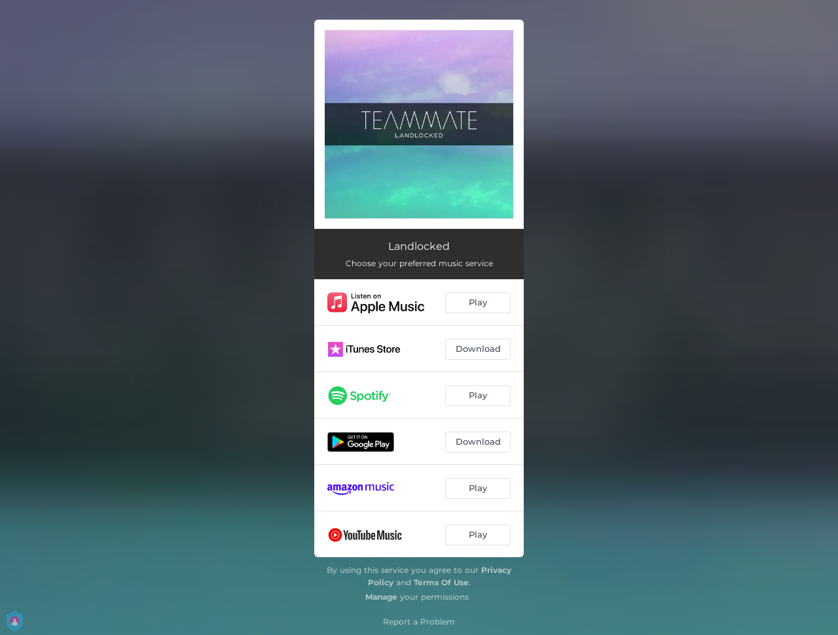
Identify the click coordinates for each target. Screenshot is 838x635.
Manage (381, 597)
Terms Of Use (441, 582)
